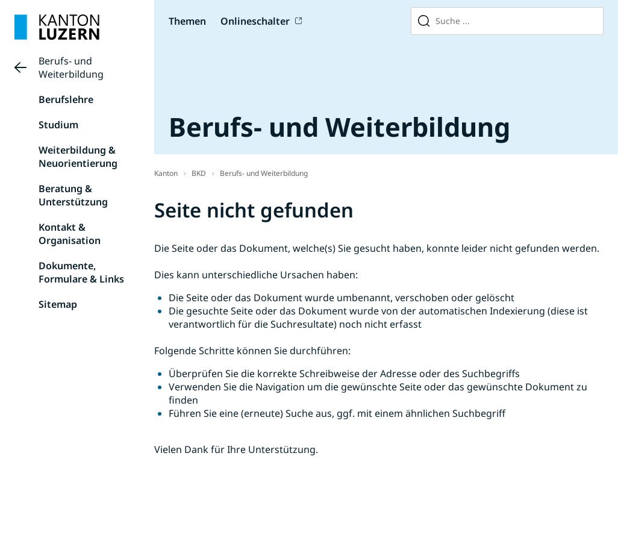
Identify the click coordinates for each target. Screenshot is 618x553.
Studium (58, 124)
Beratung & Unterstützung (73, 195)
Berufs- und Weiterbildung (71, 67)
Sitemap (58, 304)
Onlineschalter (255, 21)
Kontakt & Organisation (70, 233)
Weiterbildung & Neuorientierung (78, 156)
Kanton (166, 173)
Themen (187, 21)
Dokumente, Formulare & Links (81, 272)
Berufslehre (66, 99)
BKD (199, 173)
